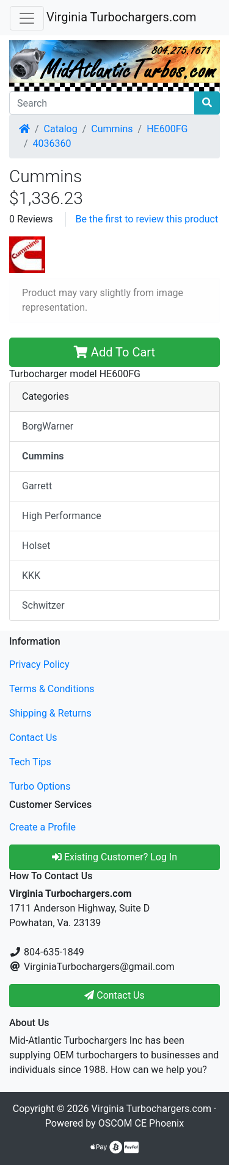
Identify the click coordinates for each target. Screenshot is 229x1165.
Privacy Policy (39, 664)
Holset (36, 545)
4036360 (52, 143)
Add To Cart (114, 352)
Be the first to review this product (147, 219)
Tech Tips (30, 762)
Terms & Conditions (52, 689)
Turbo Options (39, 786)
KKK (31, 575)
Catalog (61, 129)
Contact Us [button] (114, 995)
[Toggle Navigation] (27, 18)
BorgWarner (47, 426)
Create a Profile (42, 827)
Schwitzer (43, 605)
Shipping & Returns (50, 713)
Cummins (112, 129)
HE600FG (167, 129)
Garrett (37, 486)
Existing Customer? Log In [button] (114, 857)
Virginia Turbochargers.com (121, 17)
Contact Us (33, 737)
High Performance (61, 516)
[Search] (102, 103)
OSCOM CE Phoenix (141, 1123)
